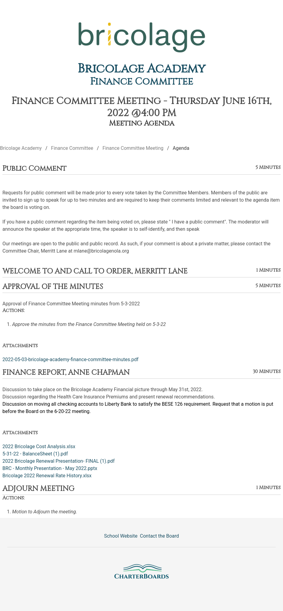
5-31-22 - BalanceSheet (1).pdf (35, 454)
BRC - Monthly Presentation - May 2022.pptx (49, 468)
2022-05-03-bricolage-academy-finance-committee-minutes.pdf (70, 359)
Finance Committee (141, 81)
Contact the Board (159, 536)
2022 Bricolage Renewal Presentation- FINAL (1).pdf (58, 461)
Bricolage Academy (142, 69)
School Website (121, 536)
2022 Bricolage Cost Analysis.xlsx (38, 446)
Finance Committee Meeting (133, 148)
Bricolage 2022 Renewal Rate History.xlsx (47, 475)
